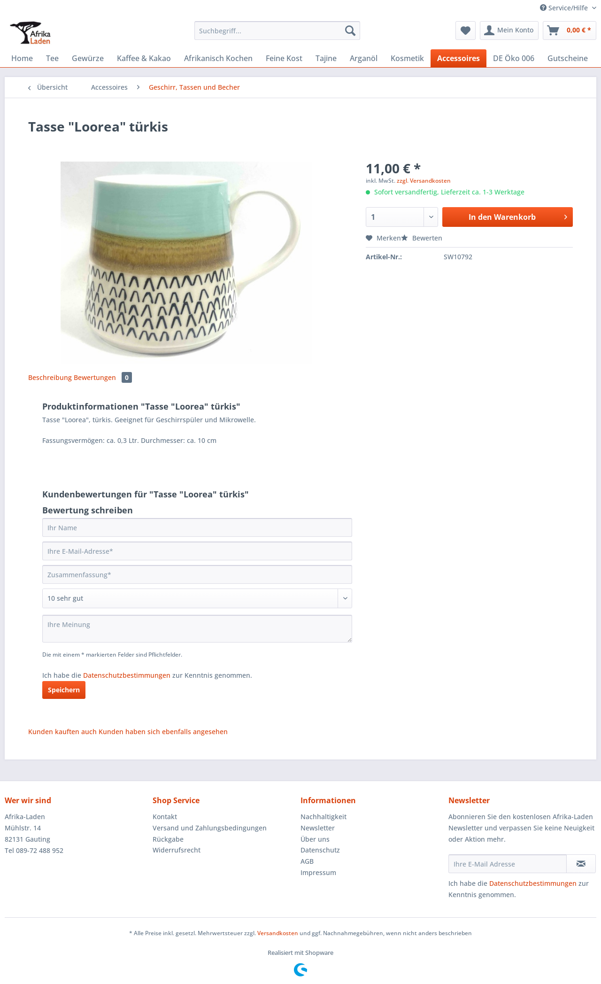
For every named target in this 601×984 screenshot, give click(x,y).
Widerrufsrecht (176, 849)
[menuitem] (277, 35)
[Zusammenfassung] (197, 574)
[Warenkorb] (569, 30)
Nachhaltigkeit (323, 816)
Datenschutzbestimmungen (126, 675)
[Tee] (52, 58)
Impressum (318, 872)
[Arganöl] (363, 58)
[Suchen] (350, 30)
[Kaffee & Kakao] (143, 58)
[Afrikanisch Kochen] (218, 58)
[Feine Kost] (284, 58)
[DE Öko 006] (513, 58)
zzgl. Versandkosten (424, 181)
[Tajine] (326, 58)
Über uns (315, 839)
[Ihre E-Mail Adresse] (507, 863)
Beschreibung (50, 377)
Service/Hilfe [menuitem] (565, 7)
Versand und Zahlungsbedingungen (210, 827)
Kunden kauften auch (62, 731)
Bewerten (421, 237)
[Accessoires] (458, 58)
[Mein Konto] (509, 30)
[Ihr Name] (197, 527)
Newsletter (317, 827)
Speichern (64, 689)
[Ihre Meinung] (197, 629)
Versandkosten (277, 933)
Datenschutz (320, 849)
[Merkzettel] (465, 30)
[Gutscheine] (567, 58)
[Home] (22, 58)
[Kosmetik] (407, 58)
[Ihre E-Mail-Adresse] (197, 551)
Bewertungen (103, 377)
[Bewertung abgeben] (197, 598)
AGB (307, 861)
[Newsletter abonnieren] (581, 863)
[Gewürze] (87, 58)
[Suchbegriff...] (277, 30)
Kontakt (165, 816)
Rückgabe (168, 839)
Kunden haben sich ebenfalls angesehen (163, 731)
